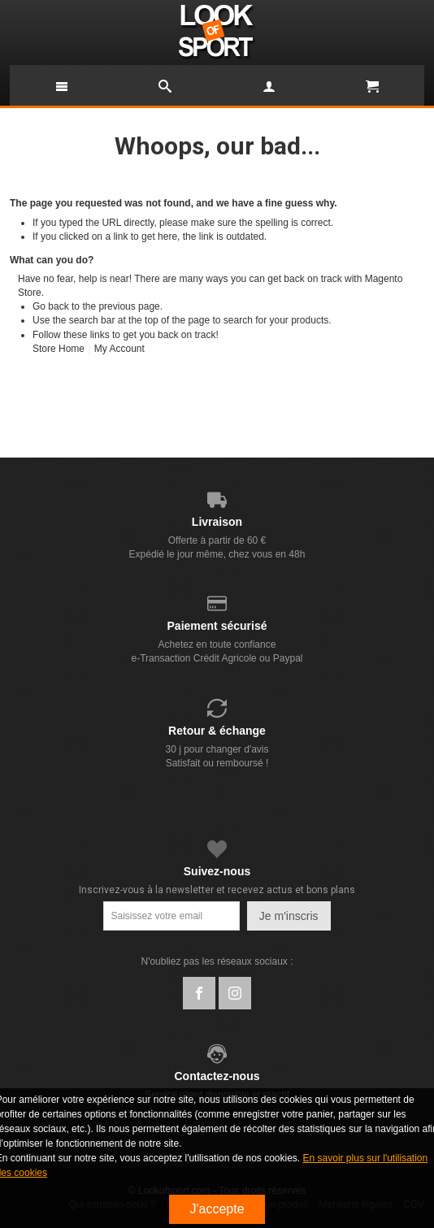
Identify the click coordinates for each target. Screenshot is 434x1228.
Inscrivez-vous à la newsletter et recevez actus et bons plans (217, 890)
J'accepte (216, 1209)
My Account (119, 348)
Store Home (59, 348)
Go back (51, 306)
